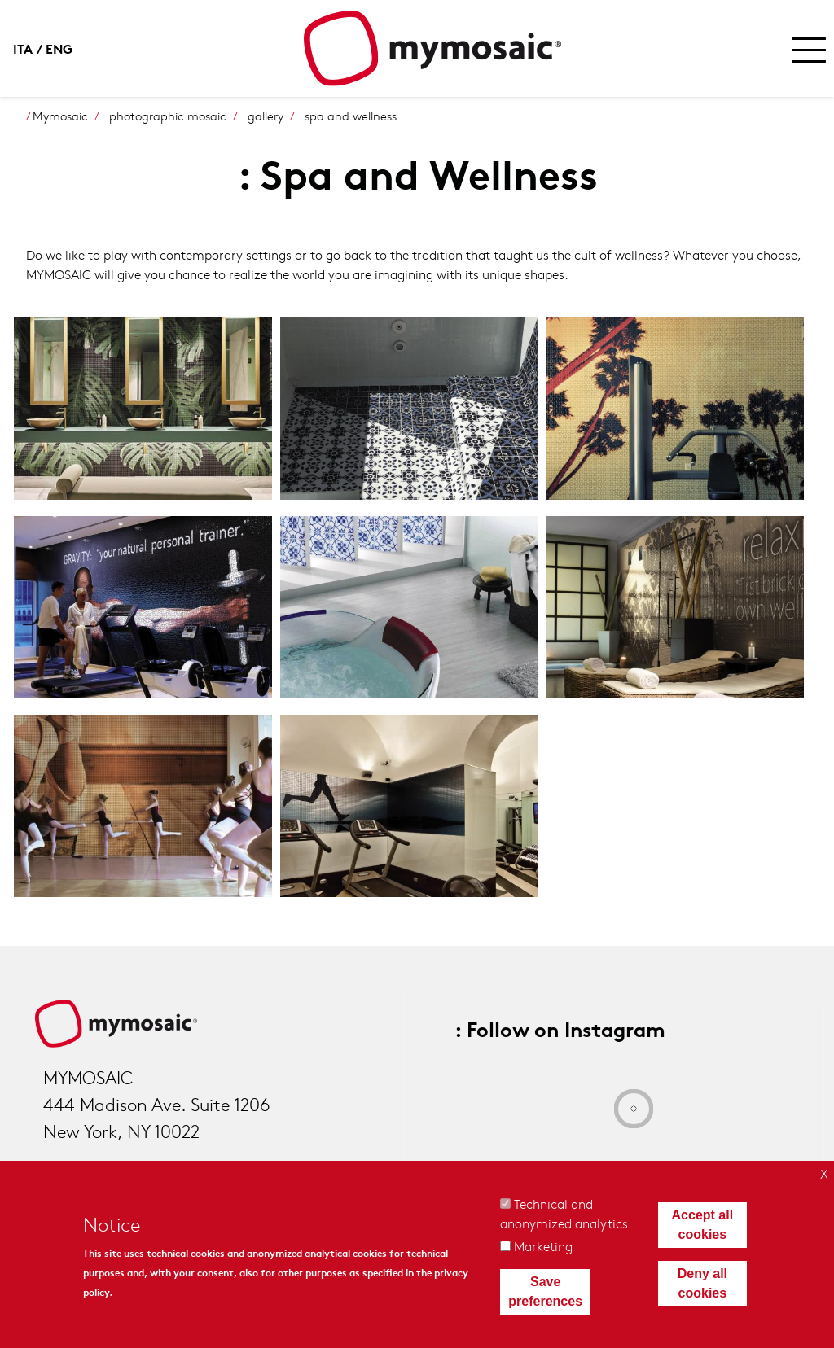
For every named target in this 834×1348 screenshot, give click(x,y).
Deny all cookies (702, 1283)
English (62, 47)
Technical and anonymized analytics (564, 1213)
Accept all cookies (703, 1224)
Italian (29, 47)
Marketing (543, 1245)
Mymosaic (60, 115)
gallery (265, 115)
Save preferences (545, 1291)
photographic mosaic (167, 115)
